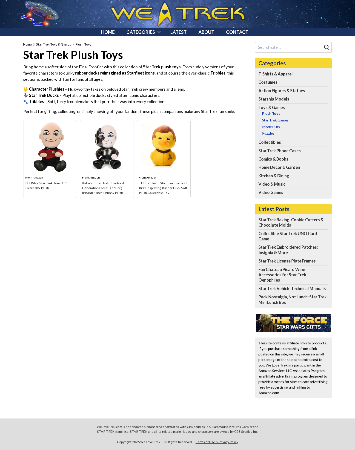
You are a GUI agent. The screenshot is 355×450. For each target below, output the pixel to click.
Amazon (38, 177)
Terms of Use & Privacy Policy (217, 442)
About (206, 32)
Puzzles (268, 133)
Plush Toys (83, 44)
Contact (237, 32)
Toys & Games (271, 107)
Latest (178, 32)
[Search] (326, 47)
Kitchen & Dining (273, 175)
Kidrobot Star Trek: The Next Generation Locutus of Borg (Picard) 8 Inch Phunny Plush (103, 188)
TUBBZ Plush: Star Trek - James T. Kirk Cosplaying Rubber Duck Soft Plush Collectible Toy (163, 188)
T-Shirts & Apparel (275, 73)
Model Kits (271, 126)
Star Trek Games (275, 120)
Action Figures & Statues (281, 90)
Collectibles (269, 142)
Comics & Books (273, 159)
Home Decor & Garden (279, 167)
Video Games (270, 192)
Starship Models (273, 98)
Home (108, 32)
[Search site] (288, 47)
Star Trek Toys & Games (53, 44)
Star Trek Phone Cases (279, 150)
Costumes (268, 82)
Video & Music (271, 184)
